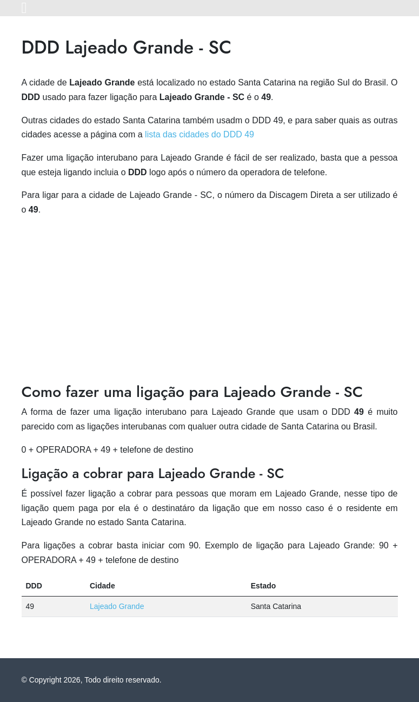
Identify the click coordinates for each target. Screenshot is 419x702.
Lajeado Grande (117, 606)
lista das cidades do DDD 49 (199, 134)
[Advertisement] (210, 302)
